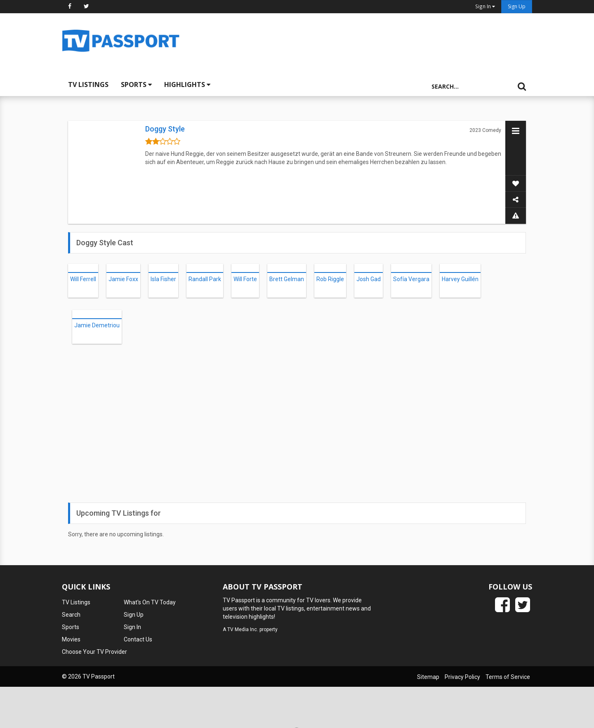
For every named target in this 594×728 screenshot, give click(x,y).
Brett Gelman (286, 279)
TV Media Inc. (242, 629)
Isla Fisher (163, 279)
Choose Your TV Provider (94, 651)
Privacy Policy (462, 677)
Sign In (132, 627)
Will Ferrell (83, 279)
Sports (136, 84)
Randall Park (205, 279)
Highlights (187, 84)
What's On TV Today (150, 602)
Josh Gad (368, 279)
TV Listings (88, 84)
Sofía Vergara (411, 279)
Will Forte (245, 279)
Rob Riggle (330, 279)
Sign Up (517, 6)
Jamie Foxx (123, 279)
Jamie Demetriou (97, 325)
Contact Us (138, 639)
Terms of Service (508, 677)
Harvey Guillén (460, 279)
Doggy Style (165, 128)
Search (71, 614)
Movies (71, 639)
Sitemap (428, 677)
